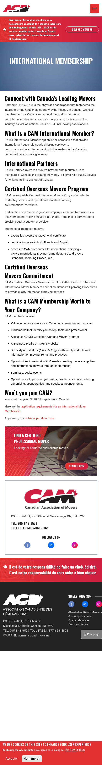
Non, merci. (32, 758)
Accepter (12, 758)
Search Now (76, 466)
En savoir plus (75, 749)
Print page (91, 634)
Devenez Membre (82, 29)
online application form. (40, 418)
